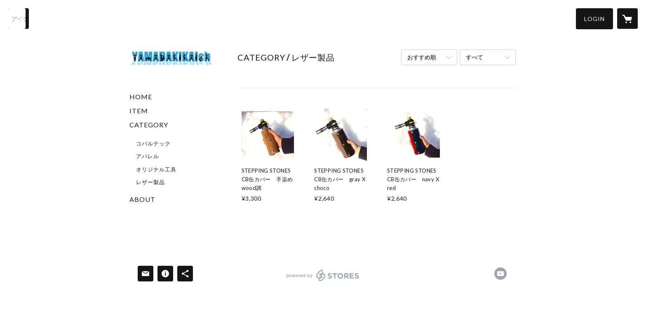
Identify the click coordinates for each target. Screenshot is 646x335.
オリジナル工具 (156, 169)
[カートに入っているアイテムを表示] (627, 18)
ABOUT (142, 199)
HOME (140, 97)
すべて (474, 57)
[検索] (18, 18)
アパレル (147, 156)
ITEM (138, 111)
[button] (594, 18)
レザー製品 (150, 182)
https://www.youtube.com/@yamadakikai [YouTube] (500, 273)
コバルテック (153, 143)
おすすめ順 (421, 57)
